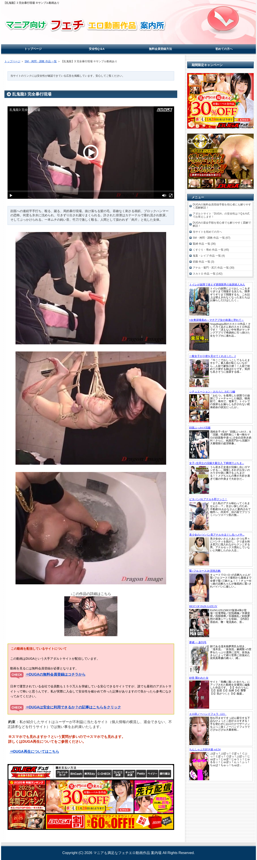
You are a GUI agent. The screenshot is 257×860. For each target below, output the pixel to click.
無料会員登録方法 (160, 49)
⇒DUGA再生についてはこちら (34, 751)
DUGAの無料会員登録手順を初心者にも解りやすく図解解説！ (222, 206)
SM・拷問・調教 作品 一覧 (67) (211, 237)
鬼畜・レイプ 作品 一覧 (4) (209, 255)
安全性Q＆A (97, 49)
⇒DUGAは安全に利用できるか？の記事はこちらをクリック (73, 707)
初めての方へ (224, 49)
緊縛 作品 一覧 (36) (204, 243)
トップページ (12, 61)
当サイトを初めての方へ (207, 231)
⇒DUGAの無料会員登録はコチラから (55, 674)
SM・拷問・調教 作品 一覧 (41, 61)
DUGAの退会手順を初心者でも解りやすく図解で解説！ (222, 224)
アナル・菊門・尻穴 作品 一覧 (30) (213, 267)
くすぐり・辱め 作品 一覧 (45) (211, 249)
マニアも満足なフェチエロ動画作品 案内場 (127, 853)
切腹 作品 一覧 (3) (203, 261)
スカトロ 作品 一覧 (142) (207, 273)
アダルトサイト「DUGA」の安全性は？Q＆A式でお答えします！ (221, 215)
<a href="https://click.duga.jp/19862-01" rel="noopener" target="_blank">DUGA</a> (220, 317)
